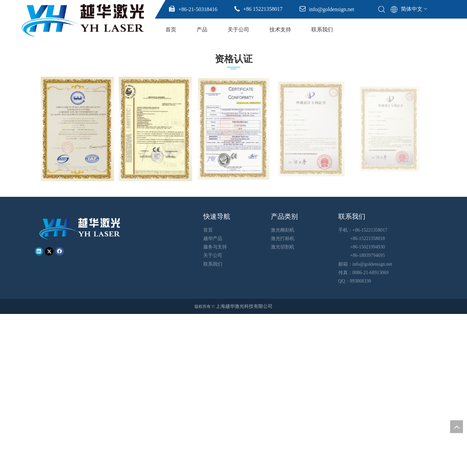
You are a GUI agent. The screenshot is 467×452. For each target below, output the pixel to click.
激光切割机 (282, 246)
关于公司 (238, 29)
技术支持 (280, 29)
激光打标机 (282, 238)
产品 (202, 29)
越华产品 (212, 238)
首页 (170, 29)
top (456, 426)
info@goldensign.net (372, 264)
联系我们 (322, 29)
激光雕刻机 (282, 230)
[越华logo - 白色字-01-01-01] (80, 228)
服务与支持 (215, 246)
